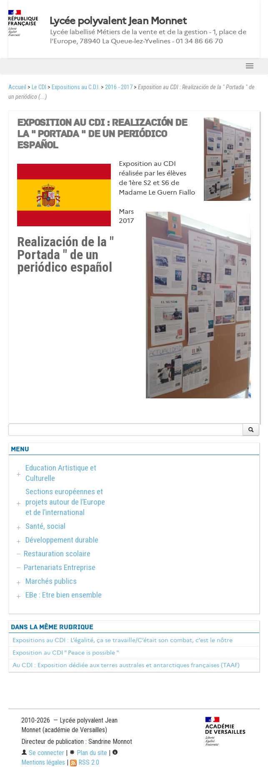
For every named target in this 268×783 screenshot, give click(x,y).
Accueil (17, 87)
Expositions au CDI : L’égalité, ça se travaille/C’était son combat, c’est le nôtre (123, 640)
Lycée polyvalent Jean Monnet (117, 20)
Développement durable (61, 540)
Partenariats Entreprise (59, 567)
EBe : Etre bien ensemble (63, 595)
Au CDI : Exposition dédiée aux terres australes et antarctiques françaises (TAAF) (126, 665)
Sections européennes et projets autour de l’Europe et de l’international (65, 502)
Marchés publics (51, 581)
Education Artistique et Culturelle (60, 473)
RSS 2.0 (84, 762)
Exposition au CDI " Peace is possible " (66, 652)
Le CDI (39, 87)
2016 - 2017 (119, 87)
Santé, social (45, 526)
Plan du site (88, 753)
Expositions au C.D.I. (76, 87)
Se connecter (42, 753)
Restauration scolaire (57, 553)
